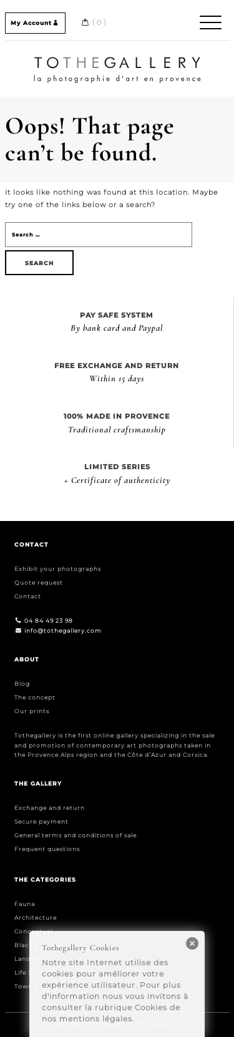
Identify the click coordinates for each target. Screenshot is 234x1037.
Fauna (24, 903)
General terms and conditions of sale (75, 835)
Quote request (38, 582)
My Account (35, 22)
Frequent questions (47, 848)
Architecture (35, 917)
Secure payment (41, 821)
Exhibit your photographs (57, 568)
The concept (35, 697)
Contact (27, 596)
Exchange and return (49, 807)
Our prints (31, 711)
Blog (22, 683)
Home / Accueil (117, 58)
